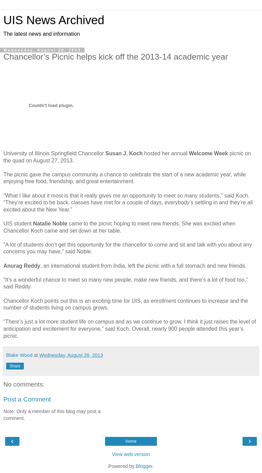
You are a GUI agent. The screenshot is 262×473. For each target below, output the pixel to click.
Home (131, 441)
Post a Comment (27, 399)
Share (15, 366)
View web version (131, 454)
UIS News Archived (53, 20)
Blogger (144, 466)
